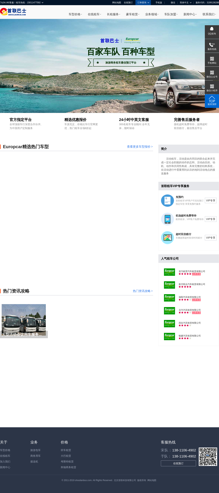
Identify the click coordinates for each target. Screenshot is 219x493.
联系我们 (208, 14)
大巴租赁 (66, 455)
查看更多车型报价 (140, 146)
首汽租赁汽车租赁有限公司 (192, 271)
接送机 (34, 461)
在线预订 (128, 2)
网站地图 (116, 2)
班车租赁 (66, 450)
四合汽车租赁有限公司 (190, 323)
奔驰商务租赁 (68, 467)
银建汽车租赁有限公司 (190, 336)
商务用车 (35, 455)
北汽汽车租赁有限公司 (190, 310)
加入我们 (5, 461)
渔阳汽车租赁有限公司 (190, 297)
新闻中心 (189, 14)
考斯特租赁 (67, 461)
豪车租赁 (132, 14)
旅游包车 (35, 450)
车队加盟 (170, 14)
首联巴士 (13, 12)
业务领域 (151, 14)
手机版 (157, 2)
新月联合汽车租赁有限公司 (192, 284)
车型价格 (74, 14)
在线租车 (94, 14)
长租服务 (113, 14)
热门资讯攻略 (143, 291)
